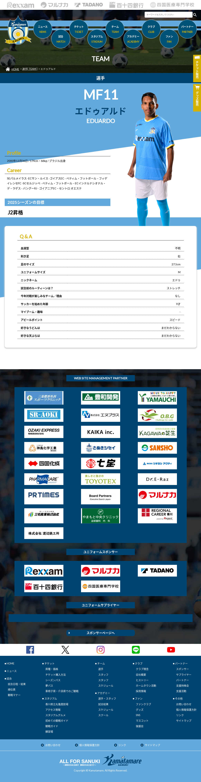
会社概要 (141, 674)
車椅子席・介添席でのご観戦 (61, 691)
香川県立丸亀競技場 (56, 704)
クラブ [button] (151, 30)
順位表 (11, 689)
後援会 (139, 726)
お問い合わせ (183, 704)
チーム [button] (115, 30)
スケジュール (105, 685)
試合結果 (103, 704)
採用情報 (141, 691)
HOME (15, 69)
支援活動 (181, 691)
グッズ (139, 709)
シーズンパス (52, 680)
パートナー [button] (187, 30)
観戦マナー (14, 695)
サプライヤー (183, 674)
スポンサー (182, 668)
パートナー (182, 680)
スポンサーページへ (101, 633)
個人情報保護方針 (186, 709)
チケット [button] (78, 30)
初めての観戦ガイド (56, 720)
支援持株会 (182, 685)
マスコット (142, 720)
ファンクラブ (143, 704)
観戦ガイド (51, 726)
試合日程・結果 (17, 684)
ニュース (42, 30)
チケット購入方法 (55, 674)
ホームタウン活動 (146, 685)
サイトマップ (183, 720)
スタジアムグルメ (55, 715)
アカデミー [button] (133, 40)
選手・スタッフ (107, 698)
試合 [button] (60, 40)
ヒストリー (142, 680)
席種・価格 (51, 668)
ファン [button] (169, 40)
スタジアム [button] (97, 40)
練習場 (49, 731)
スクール (103, 715)
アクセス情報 (52, 709)
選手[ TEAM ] (29, 68)
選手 (100, 668)
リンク (180, 715)
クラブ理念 (142, 668)
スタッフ (103, 674)
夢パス (49, 685)
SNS (138, 715)
